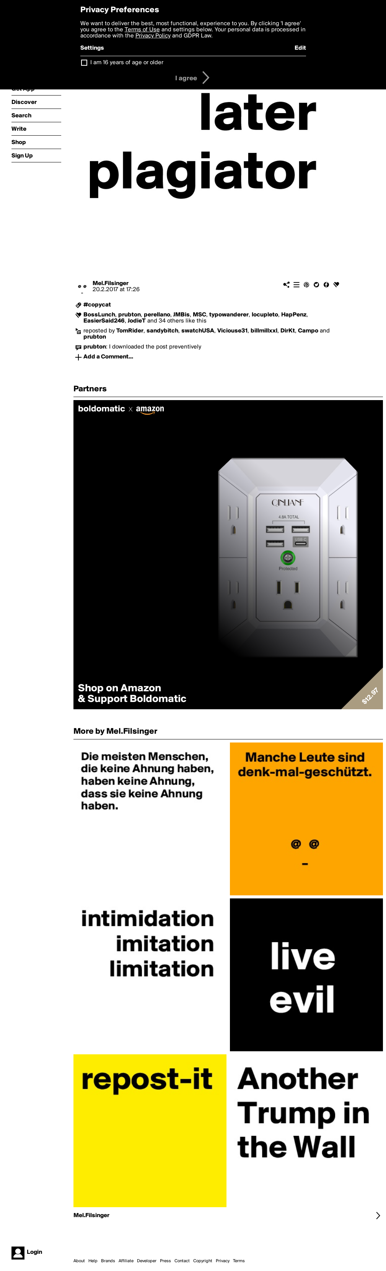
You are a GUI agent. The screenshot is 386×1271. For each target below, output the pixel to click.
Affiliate (126, 1261)
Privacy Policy (153, 36)
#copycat (97, 305)
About (79, 1261)
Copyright (202, 1261)
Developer (146, 1261)
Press (165, 1261)
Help (93, 1261)
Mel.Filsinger (111, 283)
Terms (239, 1261)
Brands (108, 1261)
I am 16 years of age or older (126, 63)
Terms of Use (142, 30)
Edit (300, 48)
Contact (182, 1261)
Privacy (223, 1261)
